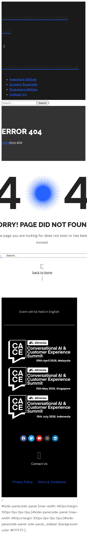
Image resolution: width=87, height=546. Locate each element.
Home (6, 143)
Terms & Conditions (52, 482)
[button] (39, 46)
